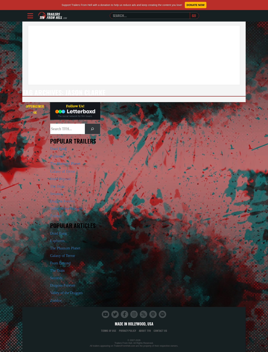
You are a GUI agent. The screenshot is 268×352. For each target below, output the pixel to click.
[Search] (92, 129)
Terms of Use (108, 331)
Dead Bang (58, 149)
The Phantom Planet (65, 164)
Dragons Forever (62, 201)
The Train (57, 186)
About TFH (145, 331)
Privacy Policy (127, 331)
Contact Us (160, 331)
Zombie (56, 216)
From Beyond (60, 179)
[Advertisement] (134, 55)
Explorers (57, 156)
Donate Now (196, 5)
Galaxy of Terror (62, 171)
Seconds (56, 193)
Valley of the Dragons (66, 208)
